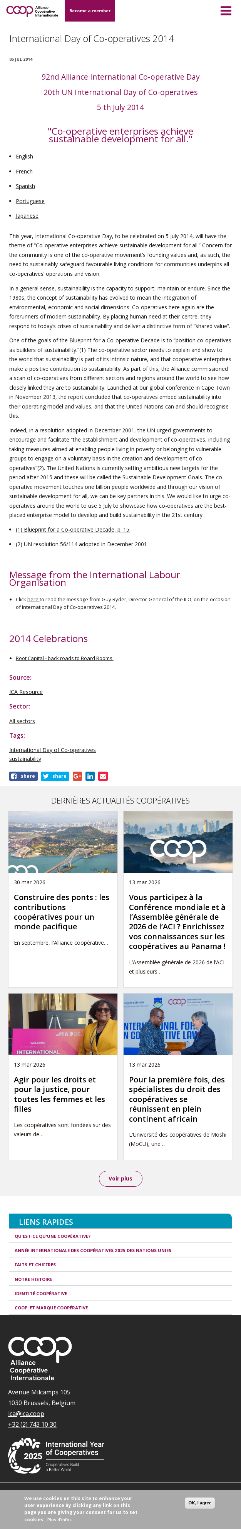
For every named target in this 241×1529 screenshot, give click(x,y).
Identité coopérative (41, 1293)
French (24, 171)
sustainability (25, 758)
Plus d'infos (59, 1519)
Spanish (25, 186)
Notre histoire (33, 1279)
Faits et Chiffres (35, 1264)
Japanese (27, 215)
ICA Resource (26, 691)
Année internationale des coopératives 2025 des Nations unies (93, 1250)
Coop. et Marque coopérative (51, 1308)
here (33, 599)
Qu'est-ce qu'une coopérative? (52, 1236)
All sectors (22, 721)
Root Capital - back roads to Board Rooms (65, 658)
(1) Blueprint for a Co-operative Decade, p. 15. (73, 529)
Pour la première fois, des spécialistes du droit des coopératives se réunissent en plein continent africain (177, 1099)
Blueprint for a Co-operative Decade (114, 340)
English (25, 156)
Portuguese (30, 201)
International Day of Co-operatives (52, 750)
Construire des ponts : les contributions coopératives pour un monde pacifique (61, 912)
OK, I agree (199, 1503)
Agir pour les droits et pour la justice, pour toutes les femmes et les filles (59, 1094)
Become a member (89, 10)
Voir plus (120, 1178)
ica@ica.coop (26, 1413)
